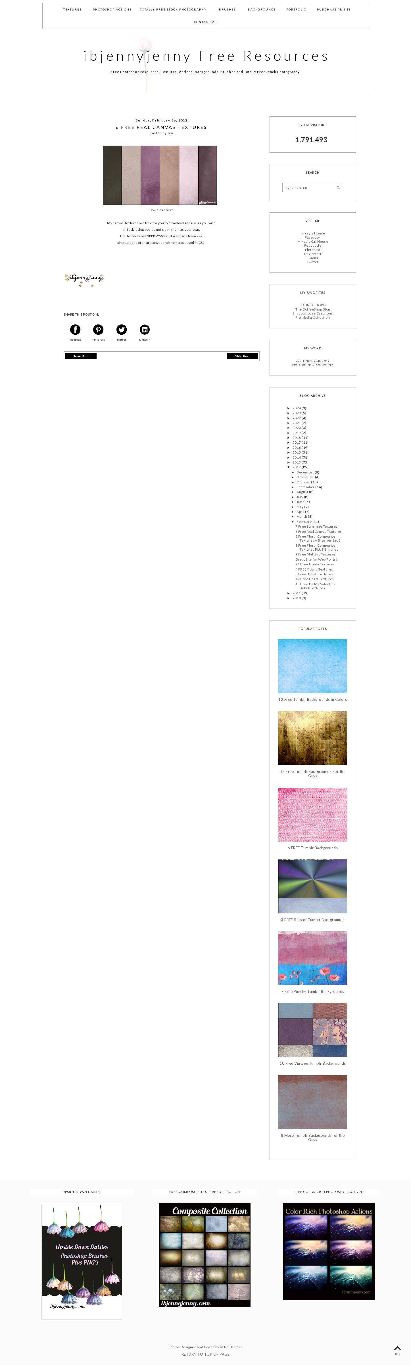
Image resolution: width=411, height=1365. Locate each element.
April (301, 511)
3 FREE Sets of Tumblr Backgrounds (313, 920)
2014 (297, 457)
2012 (297, 467)
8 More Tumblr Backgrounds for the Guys (313, 1137)
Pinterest (312, 250)
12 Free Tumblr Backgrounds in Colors (312, 699)
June (301, 502)
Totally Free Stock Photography (173, 9)
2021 (297, 423)
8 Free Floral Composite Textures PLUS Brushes (316, 547)
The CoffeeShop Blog (312, 309)
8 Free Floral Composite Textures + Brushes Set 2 (318, 538)
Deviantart (313, 253)
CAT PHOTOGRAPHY (312, 360)
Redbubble (312, 245)
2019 (297, 432)
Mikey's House (313, 233)
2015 (297, 452)
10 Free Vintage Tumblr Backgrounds (312, 1063)
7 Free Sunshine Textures (316, 526)
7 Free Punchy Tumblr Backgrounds (312, 991)
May (300, 506)
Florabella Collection (313, 317)
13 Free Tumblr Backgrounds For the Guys (312, 773)
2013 (297, 462)
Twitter (312, 262)
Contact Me (205, 22)
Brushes (227, 9)
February (304, 521)
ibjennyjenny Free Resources (207, 55)
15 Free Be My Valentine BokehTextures (315, 586)
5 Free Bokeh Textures (314, 574)
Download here (161, 210)
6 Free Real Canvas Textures (318, 531)
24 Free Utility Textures (315, 564)
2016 (297, 447)
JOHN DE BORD (313, 305)
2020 (297, 427)
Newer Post (81, 356)
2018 (297, 437)
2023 (297, 413)
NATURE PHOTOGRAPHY (312, 364)
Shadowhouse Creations (313, 313)
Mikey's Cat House (312, 241)
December (305, 472)
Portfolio (296, 9)
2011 (297, 593)
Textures (72, 9)
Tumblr (313, 257)
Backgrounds (262, 9)
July (300, 497)
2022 (297, 418)
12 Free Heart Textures (314, 579)
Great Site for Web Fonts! (316, 559)
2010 (297, 598)
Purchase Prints (334, 9)
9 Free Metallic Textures (315, 554)
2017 (297, 442)
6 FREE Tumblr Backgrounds (313, 848)
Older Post (242, 356)
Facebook (313, 237)
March (302, 516)
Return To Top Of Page (205, 1354)
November (306, 477)
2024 (297, 408)
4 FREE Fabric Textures (314, 569)
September (306, 487)
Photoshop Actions (112, 9)
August (303, 492)
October (304, 482)
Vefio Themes (231, 1347)
